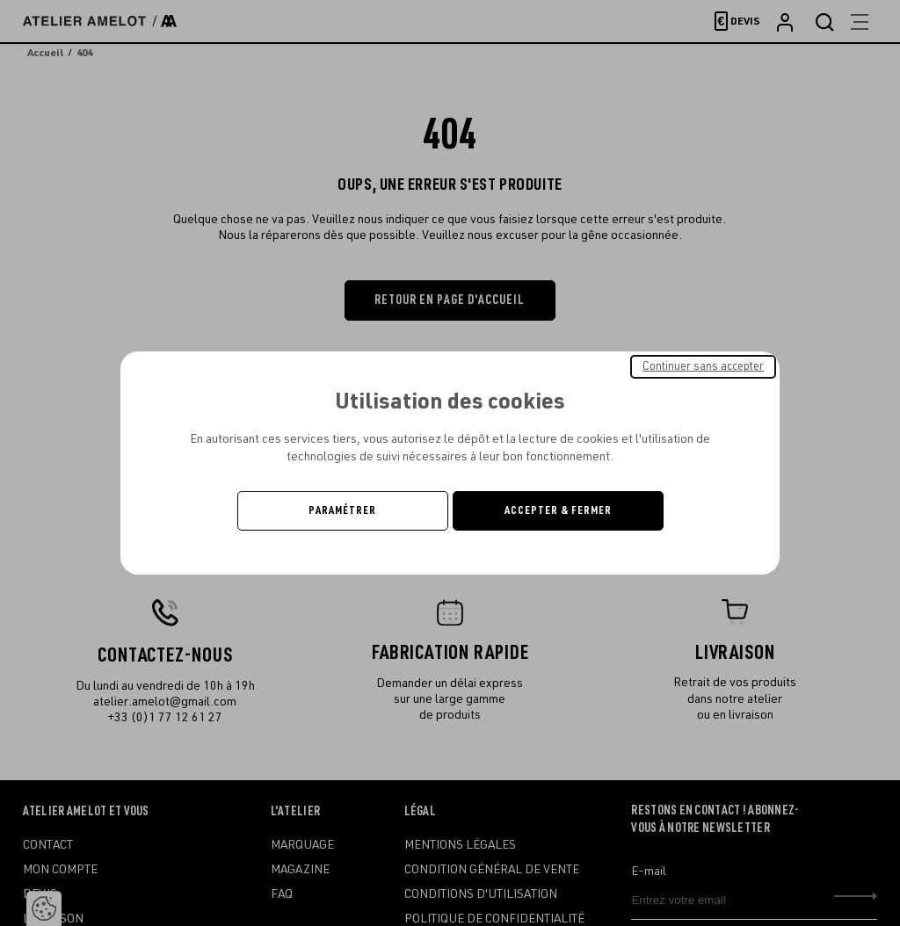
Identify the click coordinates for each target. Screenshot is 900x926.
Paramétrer (342, 510)
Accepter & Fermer (558, 510)
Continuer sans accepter (703, 366)
